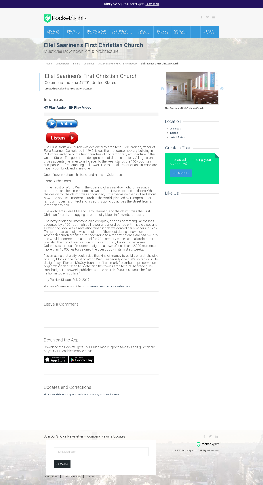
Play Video (80, 107)
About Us (53, 31)
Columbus (89, 63)
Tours (144, 31)
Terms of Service (72, 476)
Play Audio (55, 107)
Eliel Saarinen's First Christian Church (159, 63)
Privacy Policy (50, 476)
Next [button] (222, 89)
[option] (192, 91)
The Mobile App (96, 31)
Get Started (181, 172)
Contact (180, 31)
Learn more (152, 4)
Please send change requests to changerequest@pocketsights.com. (81, 394)
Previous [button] (162, 89)
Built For (73, 31)
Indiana (76, 63)
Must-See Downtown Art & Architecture (118, 63)
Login (209, 31)
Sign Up (162, 31)
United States (62, 63)
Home (49, 63)
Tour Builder (122, 31)
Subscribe (62, 464)
